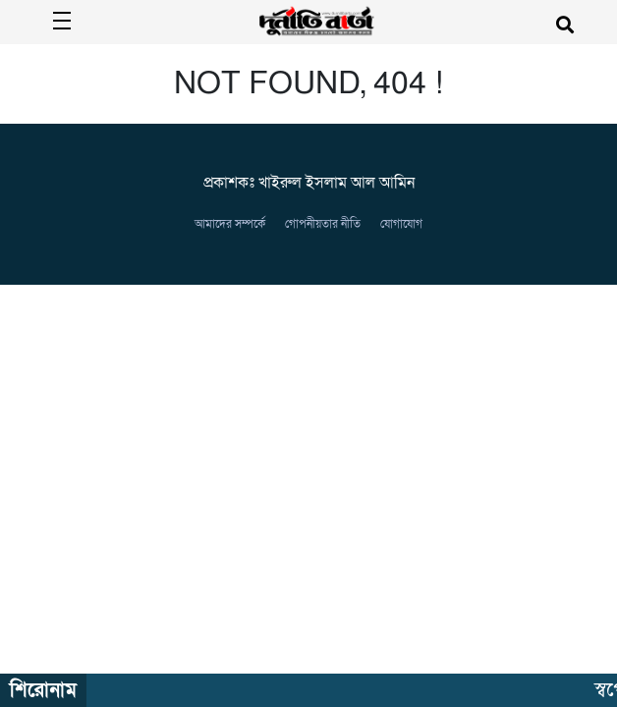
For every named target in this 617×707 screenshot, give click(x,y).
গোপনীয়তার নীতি (323, 224)
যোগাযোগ (401, 224)
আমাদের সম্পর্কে (230, 224)
